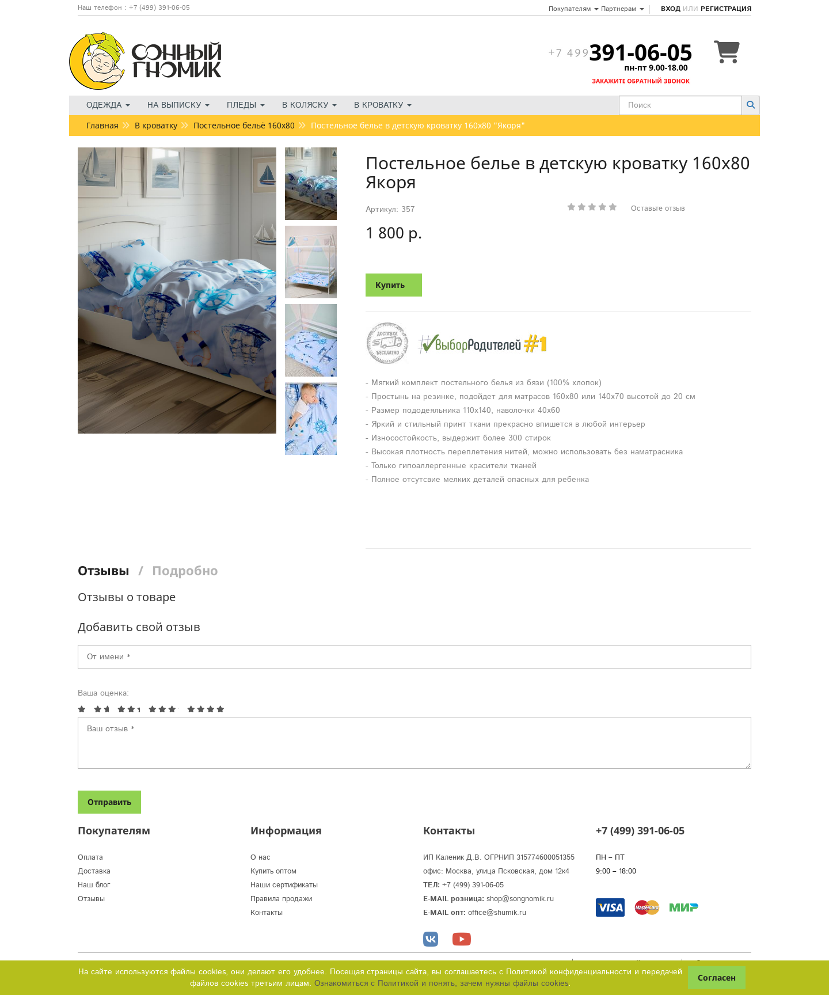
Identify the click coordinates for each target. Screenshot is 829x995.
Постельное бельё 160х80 (244, 125)
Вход (670, 9)
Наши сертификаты (284, 885)
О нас (260, 857)
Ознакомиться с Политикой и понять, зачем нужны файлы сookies (441, 983)
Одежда (108, 105)
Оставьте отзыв (658, 208)
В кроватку (383, 105)
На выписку (178, 105)
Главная (102, 125)
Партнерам (622, 9)
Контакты (266, 912)
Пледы (246, 105)
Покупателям (574, 9)
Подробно (185, 570)
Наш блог (94, 885)
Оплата (90, 857)
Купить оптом (273, 871)
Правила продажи (281, 899)
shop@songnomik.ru (520, 899)
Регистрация (726, 9)
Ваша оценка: (103, 693)
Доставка (94, 871)
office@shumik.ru (497, 912)
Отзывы (104, 570)
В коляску (309, 105)
